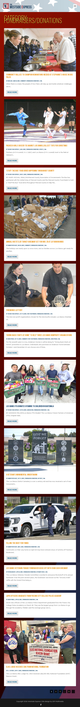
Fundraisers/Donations (33, 81)
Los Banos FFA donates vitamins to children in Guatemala (30, 406)
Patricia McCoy (11, 572)
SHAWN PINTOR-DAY (12, 245)
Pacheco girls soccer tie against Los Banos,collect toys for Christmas (36, 145)
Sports (41, 149)
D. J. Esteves (11, 671)
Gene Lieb (10, 81)
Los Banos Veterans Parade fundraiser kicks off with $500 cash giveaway (37, 568)
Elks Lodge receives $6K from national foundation (27, 667)
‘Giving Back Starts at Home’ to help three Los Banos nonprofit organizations (39, 335)
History (40, 478)
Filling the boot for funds (17, 543)
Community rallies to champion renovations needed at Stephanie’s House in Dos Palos (39, 76)
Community (23, 81)
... (64, 691)
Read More (12, 92)
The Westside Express (13, 149)
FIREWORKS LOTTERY (14, 310)
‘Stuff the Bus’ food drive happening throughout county (30, 170)
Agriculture (30, 410)
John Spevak (11, 339)
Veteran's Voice (40, 572)
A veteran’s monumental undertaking (21, 474)
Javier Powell (11, 599)
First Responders (32, 314)
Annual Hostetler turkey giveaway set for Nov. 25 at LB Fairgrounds (35, 241)
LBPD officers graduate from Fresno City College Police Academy (33, 596)
